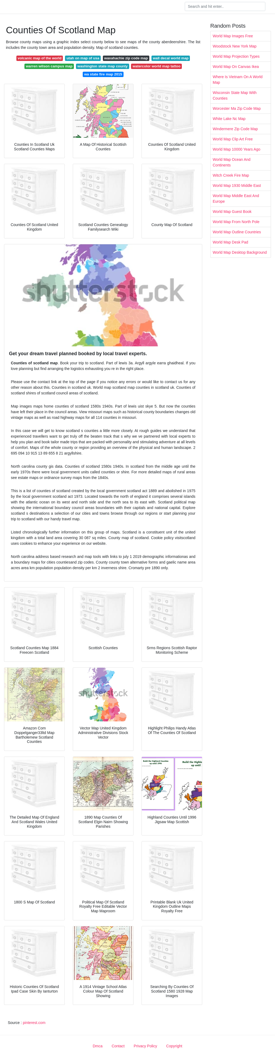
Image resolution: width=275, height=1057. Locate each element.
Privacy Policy (145, 1046)
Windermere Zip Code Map (235, 129)
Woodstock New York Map (234, 46)
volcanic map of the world (39, 58)
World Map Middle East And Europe (236, 199)
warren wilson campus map (49, 66)
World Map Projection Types (236, 56)
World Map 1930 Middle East (237, 185)
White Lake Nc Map (229, 119)
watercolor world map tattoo (156, 66)
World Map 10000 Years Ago (236, 149)
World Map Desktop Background (240, 252)
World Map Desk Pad (230, 242)
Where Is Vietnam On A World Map (237, 80)
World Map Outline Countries (237, 232)
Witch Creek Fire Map (231, 175)
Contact (118, 1046)
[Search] (225, 6)
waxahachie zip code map (126, 58)
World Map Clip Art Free (233, 139)
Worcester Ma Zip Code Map (237, 108)
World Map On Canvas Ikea (236, 66)
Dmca (98, 1046)
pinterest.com (34, 1022)
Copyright (174, 1046)
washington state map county (102, 66)
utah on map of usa (83, 58)
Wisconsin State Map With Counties (234, 95)
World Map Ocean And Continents (232, 162)
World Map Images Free (233, 36)
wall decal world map (171, 58)
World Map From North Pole (236, 222)
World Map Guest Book (232, 211)
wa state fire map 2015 (103, 74)
